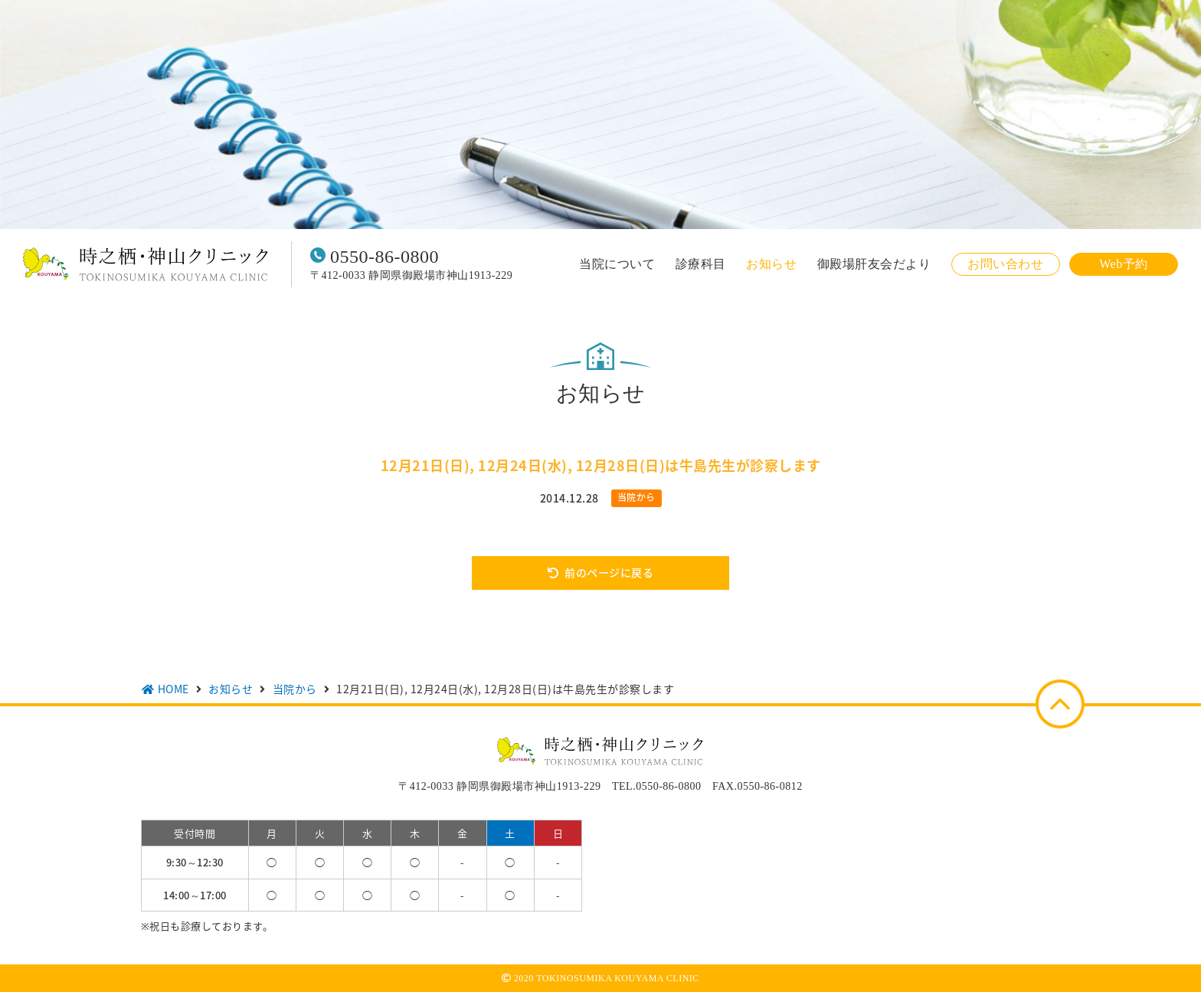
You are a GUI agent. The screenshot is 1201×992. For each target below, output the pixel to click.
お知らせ (771, 264)
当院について (617, 264)
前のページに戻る (609, 572)
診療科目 (701, 264)
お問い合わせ (1005, 263)
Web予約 (1123, 263)
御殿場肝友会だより (874, 264)
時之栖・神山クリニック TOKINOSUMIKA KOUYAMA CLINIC (145, 264)
